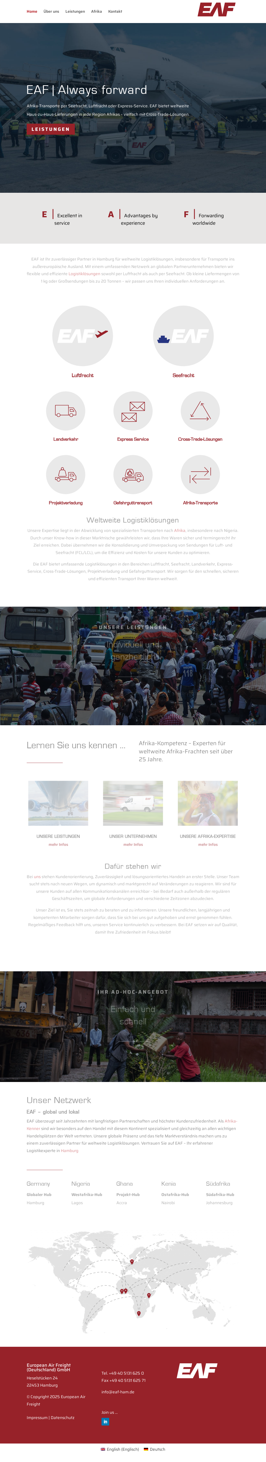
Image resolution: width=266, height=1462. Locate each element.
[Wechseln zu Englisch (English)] (119, 1449)
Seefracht (183, 375)
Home (32, 12)
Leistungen (75, 12)
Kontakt (115, 12)
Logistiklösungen (84, 271)
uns (37, 870)
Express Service (133, 439)
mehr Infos (58, 843)
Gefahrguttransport (133, 503)
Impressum (37, 1417)
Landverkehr (65, 439)
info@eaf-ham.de (117, 1392)
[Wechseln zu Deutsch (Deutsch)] (154, 1449)
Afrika (96, 12)
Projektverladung (65, 503)
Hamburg (69, 1145)
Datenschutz (63, 1417)
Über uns (51, 12)
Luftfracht (82, 375)
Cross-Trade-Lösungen (200, 439)
